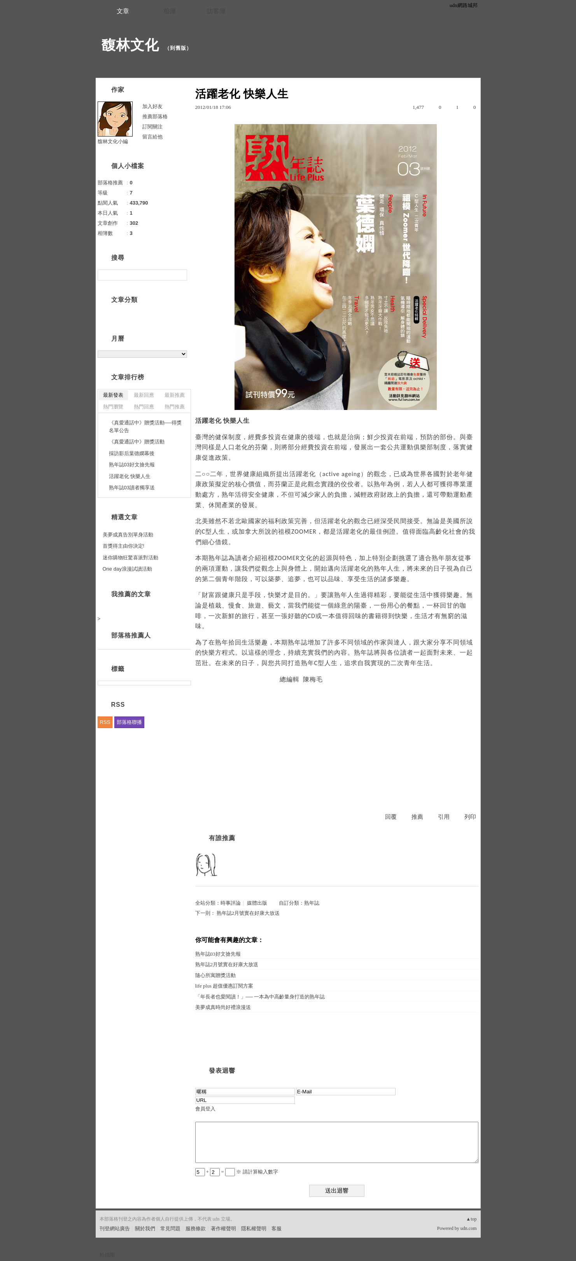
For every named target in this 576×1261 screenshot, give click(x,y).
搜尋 (180, 275)
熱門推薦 (175, 407)
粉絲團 (107, 1255)
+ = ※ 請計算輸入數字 (236, 1172)
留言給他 (152, 137)
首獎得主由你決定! (124, 546)
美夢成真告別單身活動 (128, 535)
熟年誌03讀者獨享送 (132, 487)
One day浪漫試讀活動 (127, 569)
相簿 (169, 11)
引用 (444, 817)
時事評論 (231, 903)
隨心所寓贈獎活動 (215, 975)
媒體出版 (257, 903)
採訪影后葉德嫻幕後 (131, 453)
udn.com (468, 1228)
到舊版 (178, 48)
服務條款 (196, 1228)
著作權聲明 (223, 1228)
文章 (123, 11)
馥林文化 (130, 45)
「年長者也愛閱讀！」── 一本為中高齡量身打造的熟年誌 (260, 997)
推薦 (417, 817)
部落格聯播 (129, 722)
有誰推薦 (222, 838)
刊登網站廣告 (115, 1228)
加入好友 (152, 106)
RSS (105, 722)
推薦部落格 (155, 116)
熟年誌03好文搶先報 (218, 954)
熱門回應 (144, 407)
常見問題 (170, 1228)
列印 (470, 817)
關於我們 (145, 1228)
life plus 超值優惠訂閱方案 (224, 986)
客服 (276, 1228)
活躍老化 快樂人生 (130, 476)
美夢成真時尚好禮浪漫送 (223, 1007)
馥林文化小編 (113, 141)
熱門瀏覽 (113, 407)
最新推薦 (175, 395)
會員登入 (205, 1109)
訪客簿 (216, 11)
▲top (471, 1219)
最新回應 (144, 395)
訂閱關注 (152, 127)
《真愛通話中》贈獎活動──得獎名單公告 (145, 426)
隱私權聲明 (253, 1228)
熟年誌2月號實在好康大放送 (248, 913)
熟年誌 (311, 903)
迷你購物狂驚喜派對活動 (130, 557)
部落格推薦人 (131, 635)
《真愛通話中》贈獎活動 (137, 442)
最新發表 (113, 395)
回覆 (391, 817)
